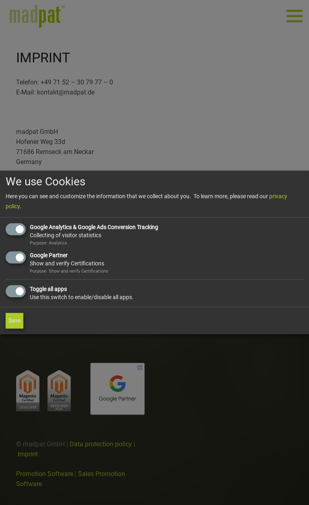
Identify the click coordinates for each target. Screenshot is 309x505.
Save (14, 321)
